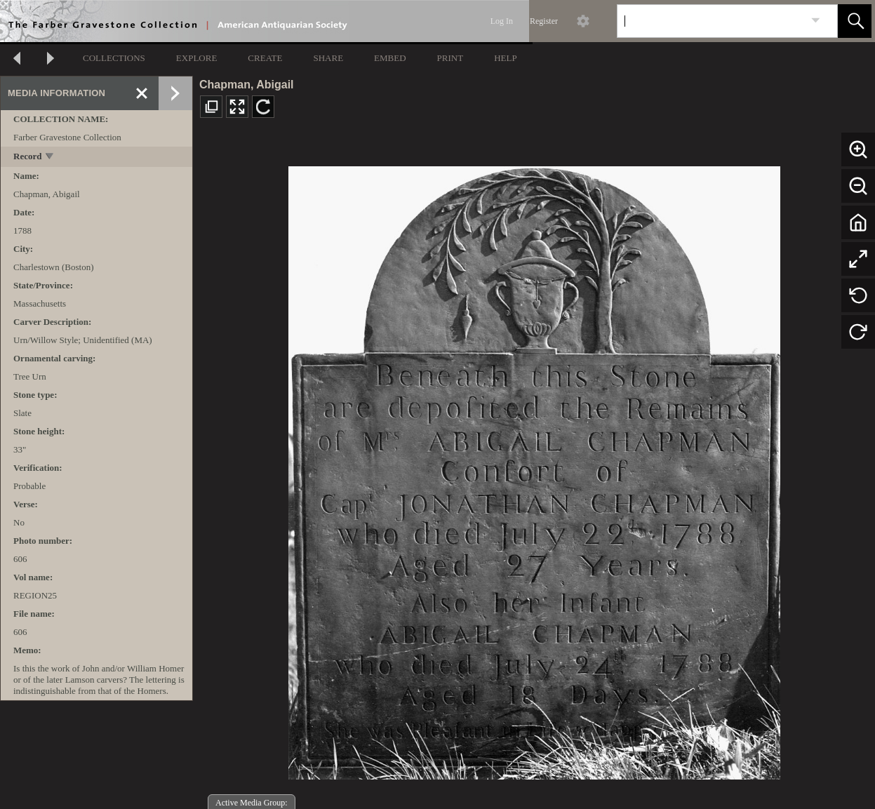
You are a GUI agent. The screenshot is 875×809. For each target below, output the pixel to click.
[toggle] (50, 157)
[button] (854, 21)
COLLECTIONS (114, 58)
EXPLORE (197, 58)
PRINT (450, 58)
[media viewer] (534, 469)
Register (544, 21)
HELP (505, 58)
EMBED (390, 58)
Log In (501, 21)
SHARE (328, 58)
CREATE (265, 58)
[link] (815, 20)
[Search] (710, 21)
